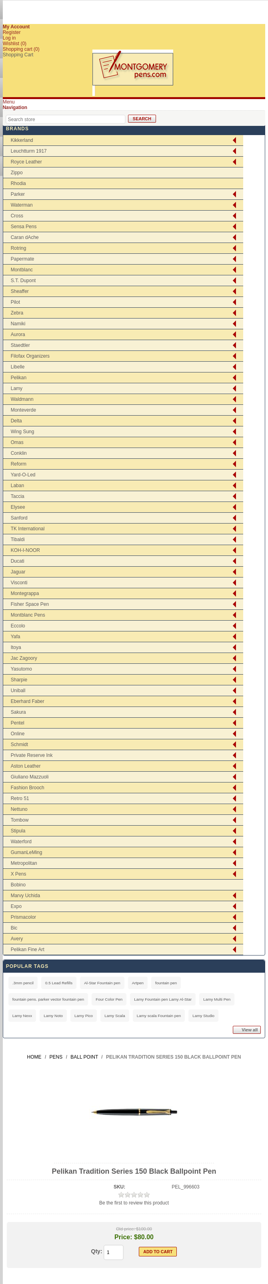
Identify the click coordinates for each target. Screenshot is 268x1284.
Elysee (18, 507)
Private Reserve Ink (32, 755)
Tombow (20, 820)
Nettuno (19, 809)
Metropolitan (24, 863)
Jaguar (18, 572)
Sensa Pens (24, 226)
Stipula (18, 831)
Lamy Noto (53, 1015)
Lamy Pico (83, 1015)
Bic (14, 928)
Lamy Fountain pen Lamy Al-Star (163, 999)
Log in (9, 38)
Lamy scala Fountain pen (159, 1015)
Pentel (17, 723)
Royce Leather (26, 162)
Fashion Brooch (27, 787)
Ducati (17, 561)
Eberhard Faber (27, 701)
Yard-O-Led (23, 475)
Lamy (16, 388)
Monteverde (23, 410)
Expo (16, 906)
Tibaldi (18, 539)
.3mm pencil (23, 983)
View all (250, 1029)
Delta (16, 421)
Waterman (22, 205)
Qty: (96, 1251)
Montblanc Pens (28, 615)
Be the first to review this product (134, 1203)
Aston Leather (26, 766)
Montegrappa (25, 593)
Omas (17, 442)
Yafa (15, 636)
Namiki (18, 323)
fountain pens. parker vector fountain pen (48, 999)
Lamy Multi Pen (216, 999)
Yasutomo (21, 669)
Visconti (19, 582)
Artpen (138, 983)
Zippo (17, 172)
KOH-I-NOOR (25, 550)
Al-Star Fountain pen (102, 983)
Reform (18, 464)
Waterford (21, 841)
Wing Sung (22, 431)
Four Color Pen (109, 999)
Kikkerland (22, 140)
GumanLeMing (26, 852)
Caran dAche (25, 237)
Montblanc (22, 270)
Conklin (19, 453)
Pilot (15, 302)
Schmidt (19, 744)
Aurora (18, 334)
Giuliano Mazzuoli (30, 777)
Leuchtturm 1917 (29, 151)
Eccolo (18, 626)
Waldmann (22, 399)
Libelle (18, 367)
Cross (17, 216)
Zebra (17, 313)
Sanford (19, 518)
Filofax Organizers (30, 356)
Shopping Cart (18, 55)
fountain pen (166, 983)
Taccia (17, 496)
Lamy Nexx (22, 1015)
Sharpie (19, 680)
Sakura (18, 712)
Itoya (16, 647)
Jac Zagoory (24, 658)
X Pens (18, 874)
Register (12, 32)
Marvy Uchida (25, 895)
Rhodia (18, 183)
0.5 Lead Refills (58, 983)
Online (18, 734)
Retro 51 (20, 798)
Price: (123, 1237)
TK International (28, 529)
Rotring (18, 248)
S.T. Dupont (23, 280)
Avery (17, 939)
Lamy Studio (203, 1015)
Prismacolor (23, 917)
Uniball (18, 690)
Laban (17, 485)
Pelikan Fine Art (27, 949)
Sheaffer (20, 291)
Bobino (18, 885)
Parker (18, 194)
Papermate (22, 259)
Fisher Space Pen (30, 604)
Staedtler (20, 345)
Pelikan (18, 377)
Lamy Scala (114, 1015)
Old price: (125, 1228)
